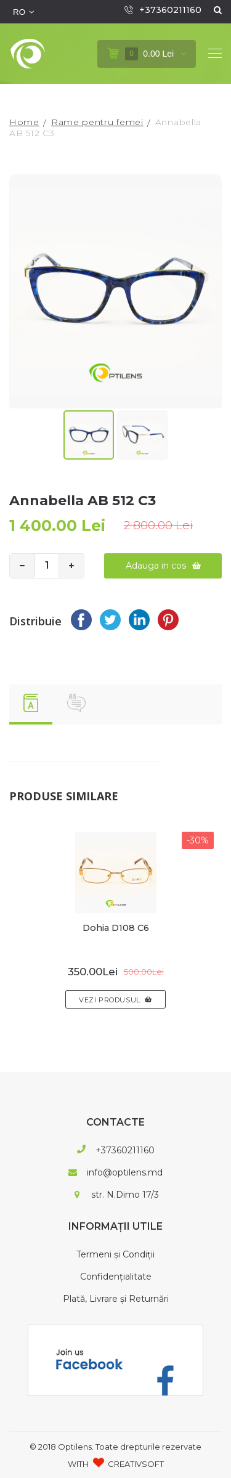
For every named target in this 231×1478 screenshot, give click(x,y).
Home (24, 122)
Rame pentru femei (97, 122)
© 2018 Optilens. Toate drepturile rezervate (115, 1446)
